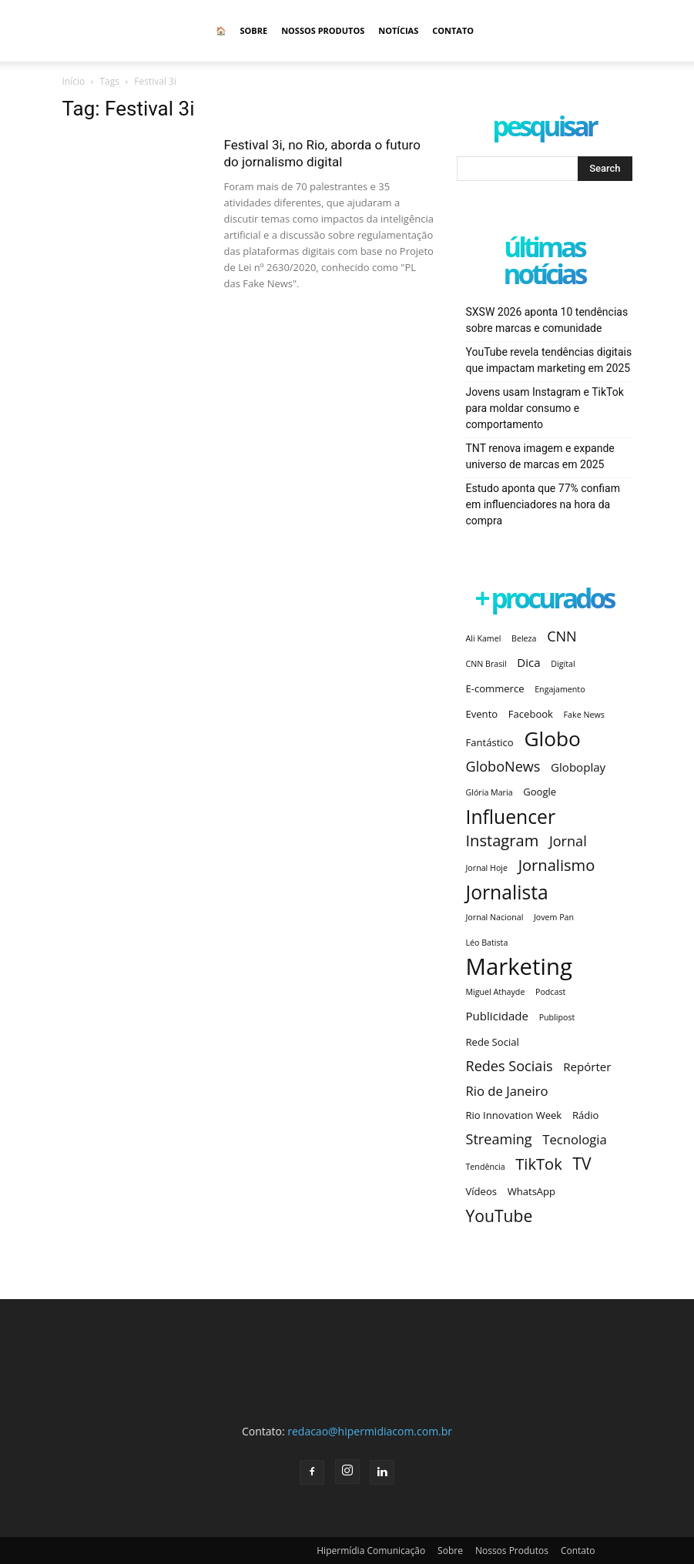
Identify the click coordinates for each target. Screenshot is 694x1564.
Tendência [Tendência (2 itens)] (485, 1166)
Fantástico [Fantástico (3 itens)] (490, 742)
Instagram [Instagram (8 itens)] (502, 840)
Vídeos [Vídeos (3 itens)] (482, 1191)
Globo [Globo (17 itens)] (552, 739)
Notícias (398, 30)
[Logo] (131, 31)
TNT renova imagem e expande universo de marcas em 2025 (540, 456)
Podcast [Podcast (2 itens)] (550, 991)
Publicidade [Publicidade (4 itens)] (497, 1015)
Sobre (254, 30)
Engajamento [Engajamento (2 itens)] (560, 689)
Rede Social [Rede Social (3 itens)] (492, 1042)
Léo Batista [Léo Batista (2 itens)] (487, 942)
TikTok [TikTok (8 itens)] (538, 1164)
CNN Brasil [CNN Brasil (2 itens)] (486, 663)
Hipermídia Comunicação (371, 1550)
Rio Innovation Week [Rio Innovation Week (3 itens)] (514, 1115)
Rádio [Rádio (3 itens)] (585, 1115)
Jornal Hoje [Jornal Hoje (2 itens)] (487, 867)
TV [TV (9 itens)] (581, 1163)
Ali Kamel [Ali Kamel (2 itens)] (483, 638)
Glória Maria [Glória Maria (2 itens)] (489, 792)
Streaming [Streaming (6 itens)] (499, 1139)
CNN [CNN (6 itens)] (562, 636)
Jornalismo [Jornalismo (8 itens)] (556, 865)
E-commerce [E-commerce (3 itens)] (495, 688)
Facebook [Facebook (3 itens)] (530, 714)
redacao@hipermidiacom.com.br (369, 1431)
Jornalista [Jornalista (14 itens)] (507, 892)
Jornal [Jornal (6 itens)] (568, 841)
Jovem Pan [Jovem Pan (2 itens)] (554, 917)
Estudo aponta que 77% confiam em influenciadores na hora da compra (543, 504)
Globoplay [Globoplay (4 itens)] (578, 767)
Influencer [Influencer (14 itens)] (511, 817)
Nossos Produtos (322, 30)
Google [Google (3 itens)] (539, 792)
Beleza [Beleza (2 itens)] (523, 638)
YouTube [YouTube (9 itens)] (499, 1215)
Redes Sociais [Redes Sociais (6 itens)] (509, 1066)
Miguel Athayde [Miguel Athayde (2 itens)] (495, 991)
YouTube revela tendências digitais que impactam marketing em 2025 (549, 360)
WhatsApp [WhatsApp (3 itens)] (531, 1191)
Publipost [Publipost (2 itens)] (557, 1017)
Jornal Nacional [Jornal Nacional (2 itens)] (495, 917)
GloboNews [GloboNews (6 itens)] (503, 767)
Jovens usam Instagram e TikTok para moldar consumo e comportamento (545, 408)
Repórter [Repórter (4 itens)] (587, 1066)
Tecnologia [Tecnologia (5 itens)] (574, 1139)
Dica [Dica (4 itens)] (528, 662)
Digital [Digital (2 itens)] (563, 663)
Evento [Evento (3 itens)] (482, 714)
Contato (453, 30)
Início (73, 81)
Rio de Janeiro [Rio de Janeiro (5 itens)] (507, 1091)
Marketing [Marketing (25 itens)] (519, 967)
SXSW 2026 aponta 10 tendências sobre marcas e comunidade (547, 320)
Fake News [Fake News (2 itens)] (584, 714)
